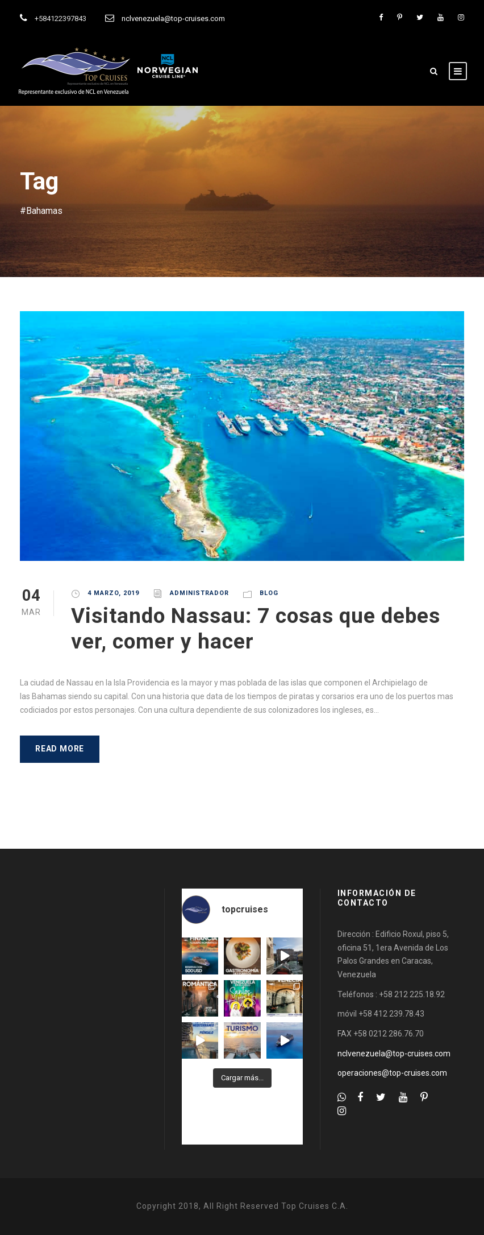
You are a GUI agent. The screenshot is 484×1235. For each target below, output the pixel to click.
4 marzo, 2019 (113, 593)
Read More (59, 748)
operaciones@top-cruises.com (392, 1072)
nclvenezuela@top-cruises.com (173, 18)
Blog (269, 593)
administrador (199, 593)
